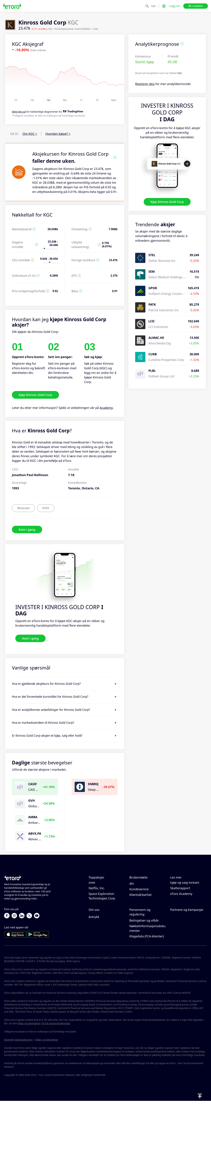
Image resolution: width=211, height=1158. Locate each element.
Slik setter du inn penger (147, 890)
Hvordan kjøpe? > (57, 134)
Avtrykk (94, 974)
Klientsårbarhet (140, 923)
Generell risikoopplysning (18, 1096)
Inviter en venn (181, 946)
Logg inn (174, 6)
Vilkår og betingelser (29, 1080)
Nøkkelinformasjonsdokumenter (147, 985)
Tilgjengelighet (99, 968)
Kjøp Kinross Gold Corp (167, 202)
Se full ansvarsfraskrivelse (55, 1080)
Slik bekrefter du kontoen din (147, 909)
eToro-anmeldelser (102, 951)
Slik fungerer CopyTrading (179, 887)
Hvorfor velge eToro (103, 946)
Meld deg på (19, 111)
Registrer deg (145, 84)
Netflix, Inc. (97, 916)
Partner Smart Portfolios (187, 968)
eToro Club (178, 957)
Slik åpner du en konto (145, 902)
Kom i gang (27, 529)
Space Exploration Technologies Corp (102, 924)
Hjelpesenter (138, 885)
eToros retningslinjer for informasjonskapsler (146, 952)
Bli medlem (195, 6)
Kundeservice (139, 917)
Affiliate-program (182, 951)
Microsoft (95, 885)
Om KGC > (30, 134)
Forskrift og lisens (142, 966)
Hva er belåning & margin (183, 903)
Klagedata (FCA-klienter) (146, 993)
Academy (106, 408)
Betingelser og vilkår (144, 977)
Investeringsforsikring (186, 963)
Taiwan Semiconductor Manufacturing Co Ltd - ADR (105, 895)
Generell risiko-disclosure (147, 972)
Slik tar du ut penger (144, 896)
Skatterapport (180, 916)
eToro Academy (181, 922)
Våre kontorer (98, 963)
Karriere (94, 957)
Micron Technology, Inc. (105, 905)
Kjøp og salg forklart (184, 911)
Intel (92, 911)
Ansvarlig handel (182, 895)
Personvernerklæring (144, 960)
